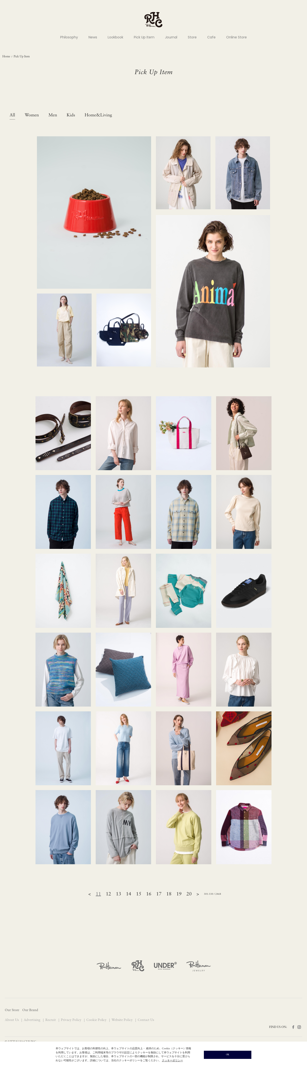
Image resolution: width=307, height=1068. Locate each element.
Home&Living (98, 115)
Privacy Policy (71, 1020)
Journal (171, 37)
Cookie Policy (97, 1020)
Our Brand (30, 1010)
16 (148, 894)
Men (52, 115)
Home (6, 56)
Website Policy (123, 1020)
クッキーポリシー (172, 1060)
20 (189, 894)
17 (158, 894)
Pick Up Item (144, 37)
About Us (12, 1020)
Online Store (236, 37)
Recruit (51, 1020)
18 (168, 894)
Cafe (211, 37)
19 (179, 894)
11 (98, 894)
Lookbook (115, 37)
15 (138, 894)
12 (108, 894)
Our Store (12, 1010)
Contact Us (146, 1020)
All (12, 115)
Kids (71, 115)
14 (128, 894)
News (93, 37)
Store (192, 37)
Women (32, 115)
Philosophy (69, 37)
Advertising (32, 1020)
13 (118, 894)
